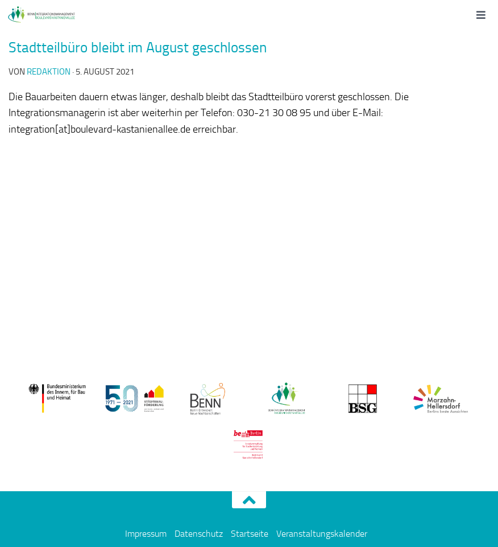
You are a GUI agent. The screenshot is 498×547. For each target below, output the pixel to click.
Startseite (249, 533)
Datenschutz (199, 533)
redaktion (48, 72)
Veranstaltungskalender (321, 533)
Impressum (146, 533)
